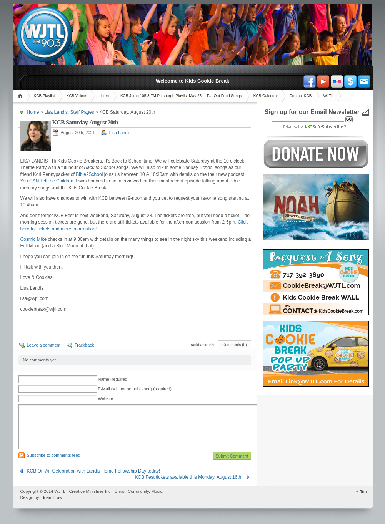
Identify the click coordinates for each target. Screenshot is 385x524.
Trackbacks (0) (201, 345)
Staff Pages (82, 112)
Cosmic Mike (33, 239)
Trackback (84, 345)
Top (363, 491)
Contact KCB (301, 96)
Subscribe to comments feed (53, 455)
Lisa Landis (56, 112)
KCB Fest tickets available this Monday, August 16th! (189, 477)
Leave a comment (43, 345)
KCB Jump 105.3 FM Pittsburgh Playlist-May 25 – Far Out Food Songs (181, 96)
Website (105, 398)
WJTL (328, 96)
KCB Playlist (44, 96)
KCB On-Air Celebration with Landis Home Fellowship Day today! (93, 471)
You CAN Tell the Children (46, 181)
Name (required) (113, 379)
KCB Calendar (265, 96)
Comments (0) (234, 345)
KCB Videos (77, 96)
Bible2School (90, 174)
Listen (103, 96)
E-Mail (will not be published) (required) (135, 388)
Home (21, 96)
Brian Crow (52, 497)
